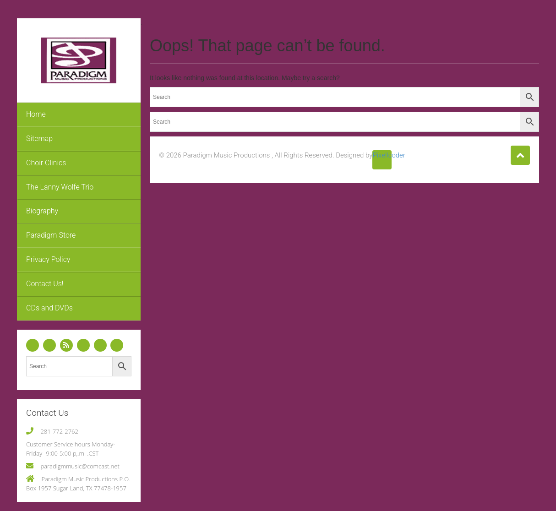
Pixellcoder (382, 155)
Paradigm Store (51, 235)
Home (36, 114)
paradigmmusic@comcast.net (79, 466)
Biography (42, 211)
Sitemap (39, 138)
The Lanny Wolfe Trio (59, 187)
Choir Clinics (46, 162)
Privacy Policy (48, 259)
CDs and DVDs (49, 308)
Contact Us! (44, 283)
